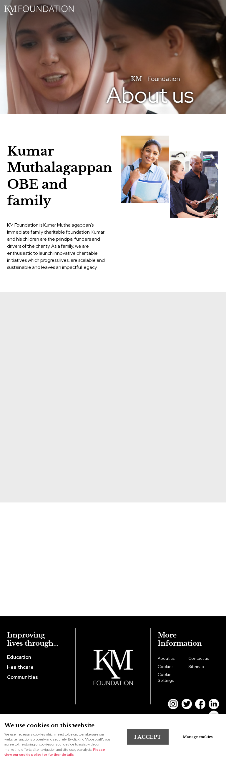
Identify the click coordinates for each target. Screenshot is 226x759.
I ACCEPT (147, 737)
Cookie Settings (166, 677)
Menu (215, 9)
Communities (22, 677)
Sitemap (196, 666)
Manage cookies (198, 737)
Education (19, 657)
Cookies (166, 666)
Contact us (198, 658)
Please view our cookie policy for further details (54, 752)
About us (166, 658)
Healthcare (20, 667)
